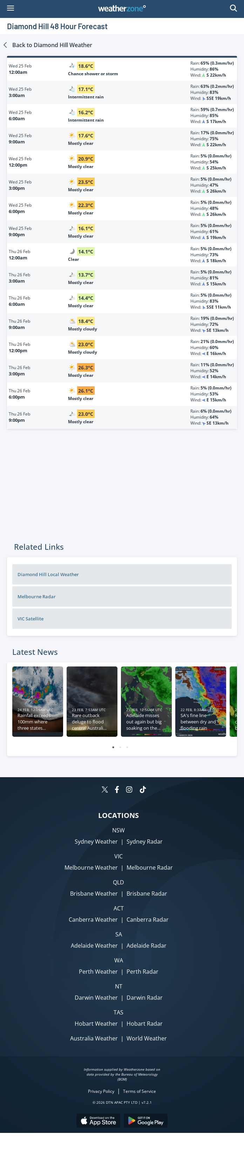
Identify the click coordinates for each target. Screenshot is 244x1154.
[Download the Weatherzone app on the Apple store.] (98, 1121)
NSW (118, 830)
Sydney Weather (96, 841)
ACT (119, 908)
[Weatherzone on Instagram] (129, 790)
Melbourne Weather (91, 867)
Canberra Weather (93, 919)
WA (118, 960)
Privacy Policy (101, 1091)
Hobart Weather (96, 1023)
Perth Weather (98, 971)
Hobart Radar (145, 1023)
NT (118, 986)
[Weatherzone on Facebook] (117, 790)
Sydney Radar (145, 841)
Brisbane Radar (147, 893)
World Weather (147, 1038)
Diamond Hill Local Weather (48, 574)
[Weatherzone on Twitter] (105, 790)
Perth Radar (142, 971)
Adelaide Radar (147, 945)
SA (118, 934)
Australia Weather (94, 1038)
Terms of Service (139, 1091)
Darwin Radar (145, 997)
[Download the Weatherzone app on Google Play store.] (146, 1121)
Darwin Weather (96, 997)
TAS (118, 1012)
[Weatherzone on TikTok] (143, 790)
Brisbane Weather (94, 893)
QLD (118, 882)
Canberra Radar (148, 919)
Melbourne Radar (37, 596)
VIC (118, 856)
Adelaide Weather (94, 945)
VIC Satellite (30, 618)
